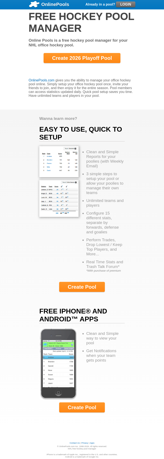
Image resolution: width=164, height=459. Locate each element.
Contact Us (75, 443)
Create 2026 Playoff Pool (82, 58)
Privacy (84, 443)
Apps (92, 443)
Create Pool (82, 287)
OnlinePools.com (41, 80)
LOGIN (125, 4)
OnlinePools (49, 4)
